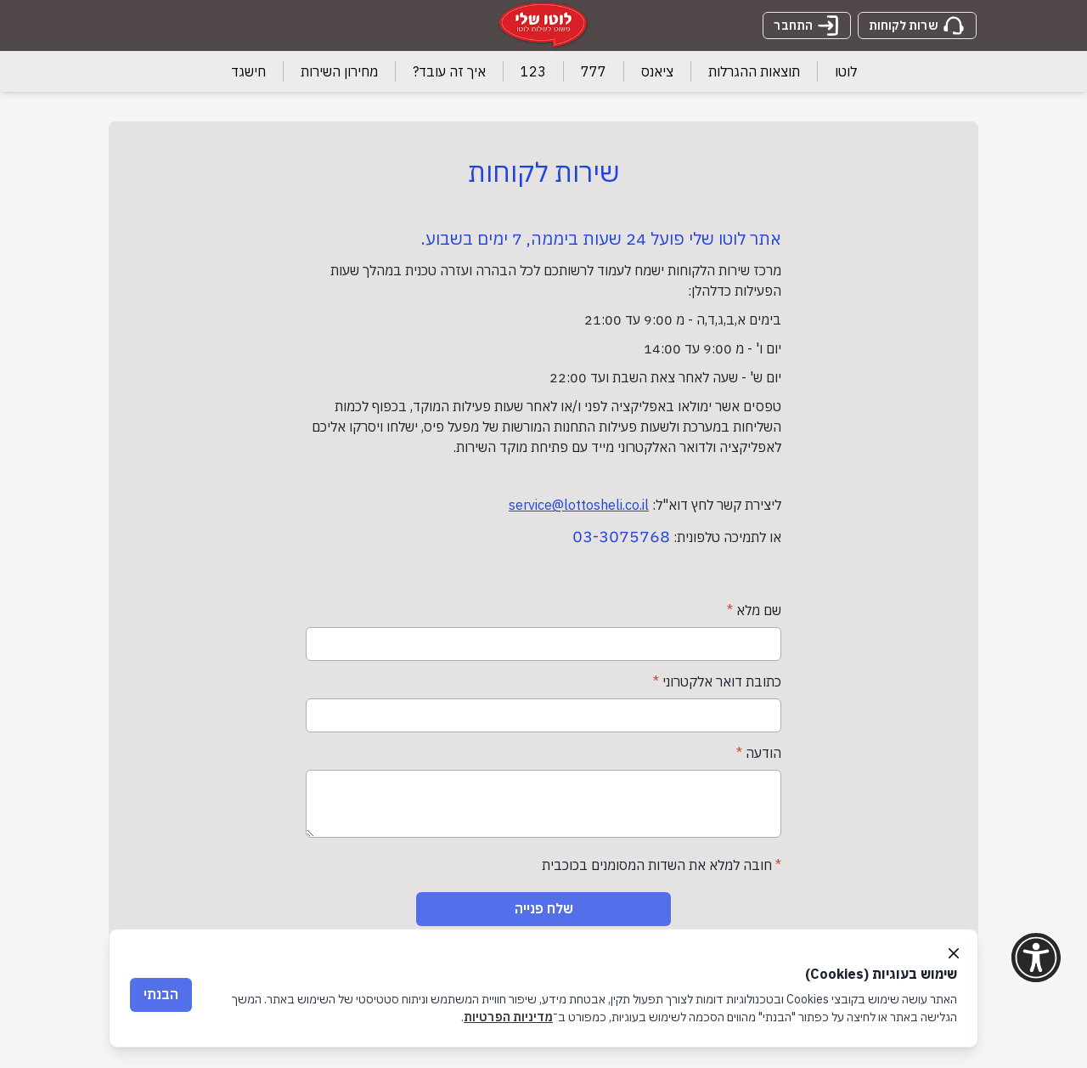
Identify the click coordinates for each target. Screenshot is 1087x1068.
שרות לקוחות (917, 25)
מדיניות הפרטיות (508, 1017)
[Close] (953, 953)
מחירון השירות (339, 71)
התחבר (807, 25)
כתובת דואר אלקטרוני (717, 681)
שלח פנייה (544, 908)
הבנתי (161, 994)
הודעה (758, 753)
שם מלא (754, 610)
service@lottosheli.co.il (579, 504)
